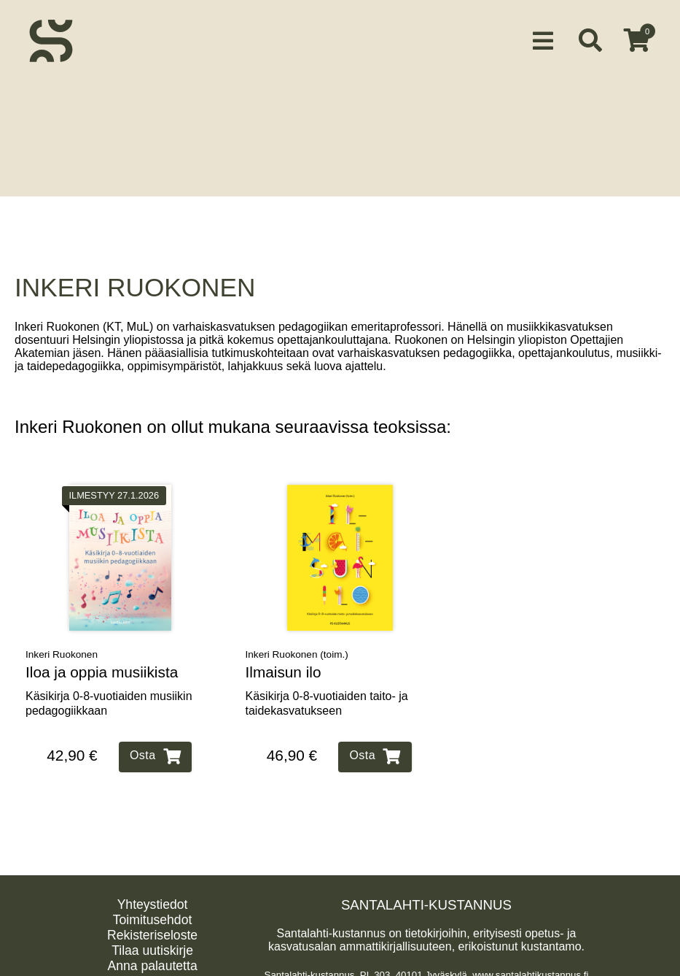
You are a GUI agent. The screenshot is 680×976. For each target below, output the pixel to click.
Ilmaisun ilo (283, 666)
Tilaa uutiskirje (152, 944)
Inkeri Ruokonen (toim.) (297, 648)
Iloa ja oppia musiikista (102, 666)
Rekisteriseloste (152, 929)
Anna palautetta (152, 960)
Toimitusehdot (152, 914)
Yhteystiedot (152, 898)
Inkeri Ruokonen (62, 648)
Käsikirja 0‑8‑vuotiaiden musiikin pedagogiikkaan (109, 697)
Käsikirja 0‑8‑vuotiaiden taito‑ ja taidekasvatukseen (327, 697)
